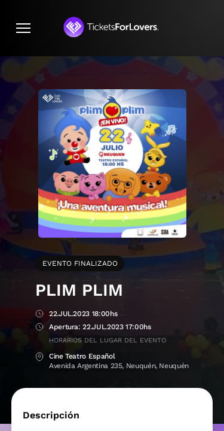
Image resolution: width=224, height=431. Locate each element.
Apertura (39, 328)
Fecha (39, 314)
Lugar (39, 357)
